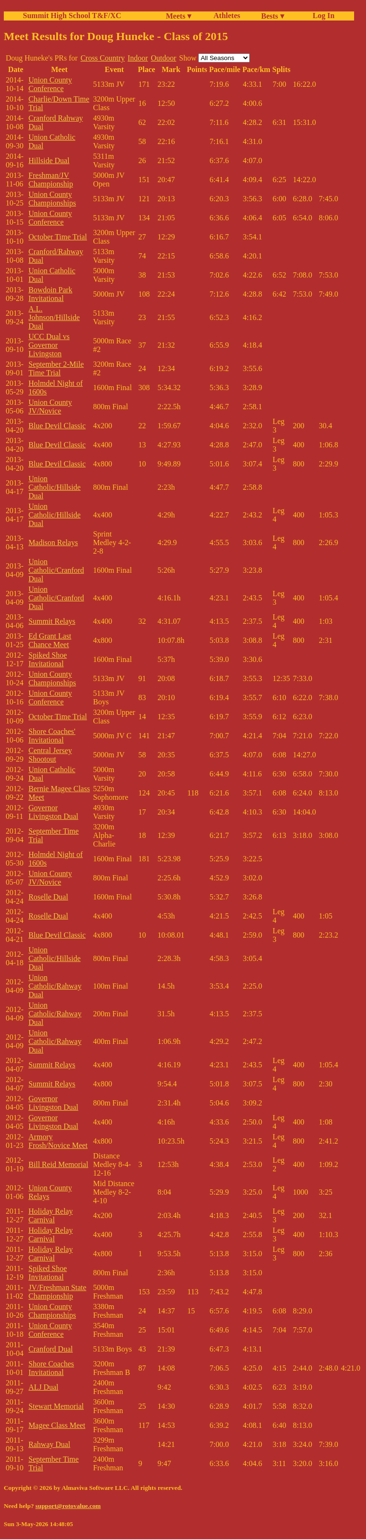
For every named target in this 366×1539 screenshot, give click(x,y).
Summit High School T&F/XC (72, 15)
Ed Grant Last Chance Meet (50, 640)
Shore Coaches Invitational (51, 1368)
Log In (322, 15)
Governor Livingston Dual (53, 812)
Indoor (138, 58)
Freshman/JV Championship (51, 179)
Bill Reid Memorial (58, 1164)
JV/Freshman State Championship (57, 1291)
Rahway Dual (50, 1444)
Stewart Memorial (56, 1406)
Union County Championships (52, 198)
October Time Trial (58, 237)
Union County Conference (50, 84)
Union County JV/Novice (50, 406)
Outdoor (163, 58)
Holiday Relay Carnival (51, 1215)
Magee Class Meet (57, 1425)
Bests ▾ (272, 16)
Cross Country (103, 58)
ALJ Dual (44, 1387)
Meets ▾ (178, 16)
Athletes (227, 15)
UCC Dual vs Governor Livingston (49, 345)
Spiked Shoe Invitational (48, 659)
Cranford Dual (51, 1349)
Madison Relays (53, 542)
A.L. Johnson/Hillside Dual (54, 317)
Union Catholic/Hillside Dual (55, 487)
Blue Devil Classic (57, 426)
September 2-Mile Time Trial (56, 368)
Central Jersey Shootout (50, 754)
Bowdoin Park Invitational (50, 294)
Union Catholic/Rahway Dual (55, 986)
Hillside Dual (49, 160)
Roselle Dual (48, 897)
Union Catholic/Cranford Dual (56, 570)
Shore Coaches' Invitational (52, 735)
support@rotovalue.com (68, 1505)
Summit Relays (52, 621)
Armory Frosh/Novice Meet (58, 1141)
